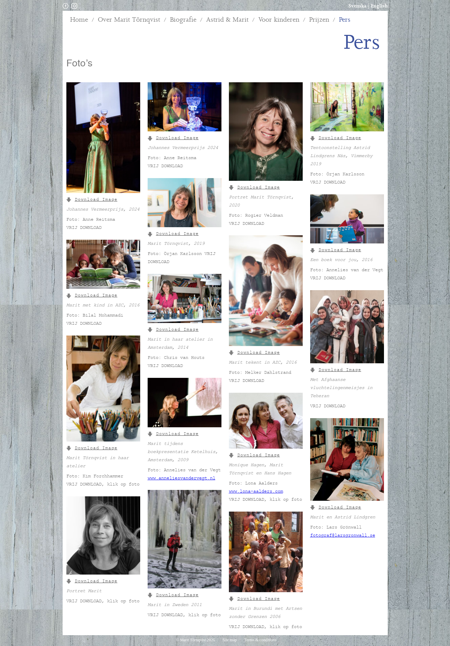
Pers (344, 20)
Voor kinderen (278, 20)
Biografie (183, 20)
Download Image (91, 200)
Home (79, 20)
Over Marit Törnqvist (129, 20)
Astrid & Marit (227, 20)
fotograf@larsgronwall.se (342, 536)
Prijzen (319, 20)
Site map (230, 640)
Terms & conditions (260, 640)
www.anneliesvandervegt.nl (181, 479)
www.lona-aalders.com (256, 492)
